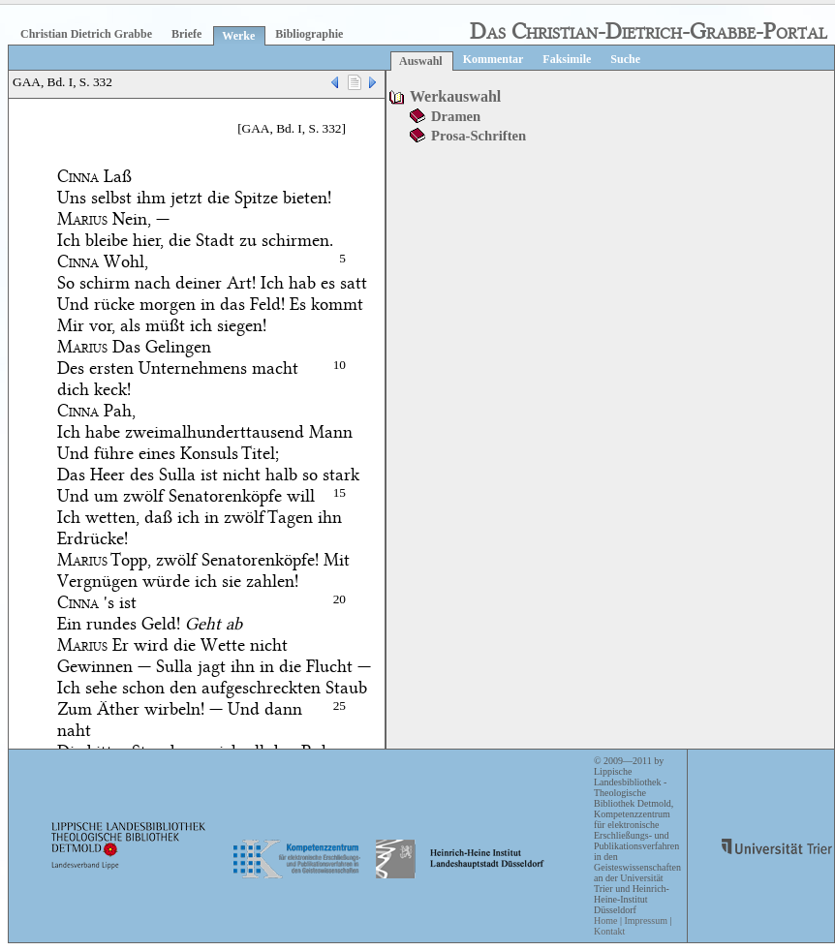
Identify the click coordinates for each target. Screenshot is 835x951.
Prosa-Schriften (478, 135)
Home (605, 920)
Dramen (455, 116)
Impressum (645, 920)
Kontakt (609, 931)
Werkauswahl (455, 96)
